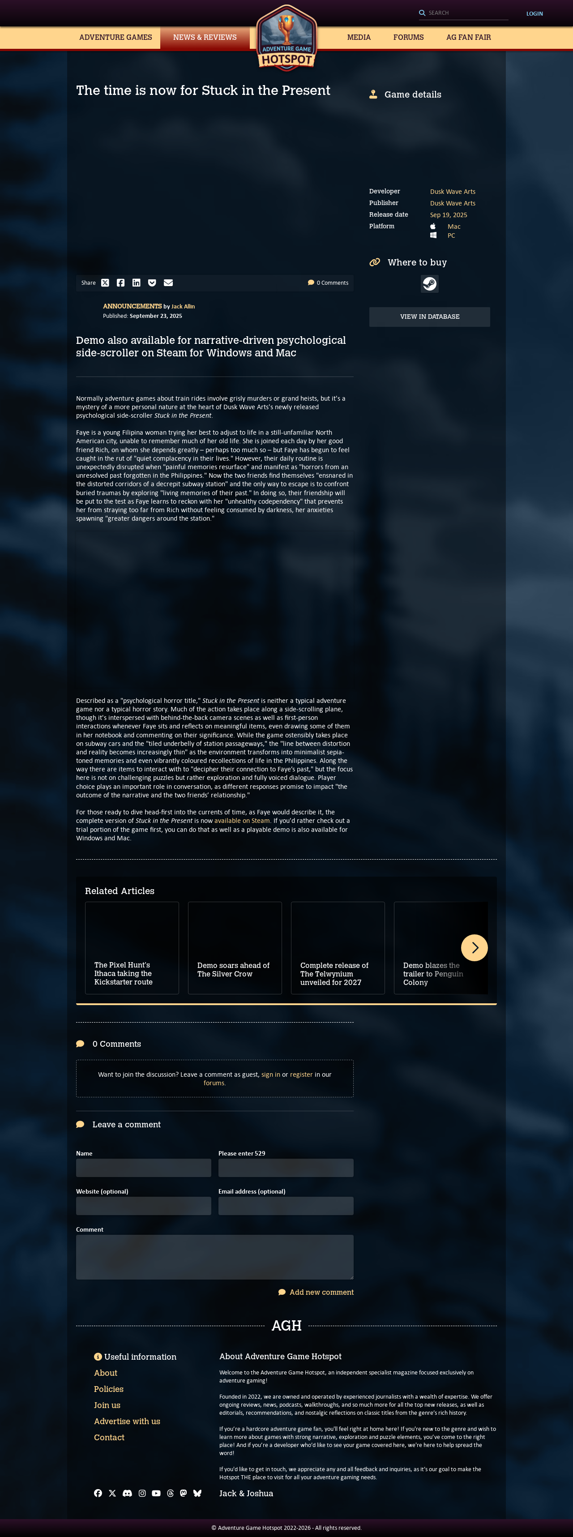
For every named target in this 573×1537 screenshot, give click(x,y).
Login (534, 13)
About (105, 1373)
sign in (270, 1074)
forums (214, 1083)
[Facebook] (98, 1493)
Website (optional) (102, 1191)
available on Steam (242, 820)
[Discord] (127, 1493)
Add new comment (316, 1292)
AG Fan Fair (468, 37)
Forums (408, 37)
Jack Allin (183, 306)
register (301, 1074)
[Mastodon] (183, 1493)
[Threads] (170, 1493)
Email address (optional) (252, 1191)
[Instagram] (142, 1493)
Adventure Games (115, 37)
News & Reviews (205, 37)
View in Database (430, 317)
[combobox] (464, 13)
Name (84, 1153)
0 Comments (328, 283)
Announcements (132, 306)
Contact (109, 1438)
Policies (109, 1389)
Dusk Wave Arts (452, 191)
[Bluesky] (197, 1493)
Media (359, 37)
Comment (89, 1229)
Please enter (241, 1153)
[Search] (464, 13)
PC (451, 235)
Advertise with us (127, 1421)
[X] (112, 1493)
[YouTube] (156, 1493)
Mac (454, 226)
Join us (107, 1405)
